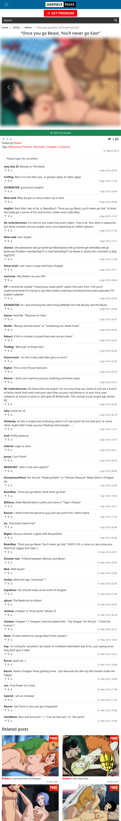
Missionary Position (20, 147)
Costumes (64, 147)
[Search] (115, 20)
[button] (9, 87)
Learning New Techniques (26, 778)
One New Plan (80, 778)
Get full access (60, 133)
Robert (6, 778)
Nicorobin (39, 147)
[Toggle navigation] (6, 4)
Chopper (52, 147)
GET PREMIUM (60, 13)
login (18, 158)
